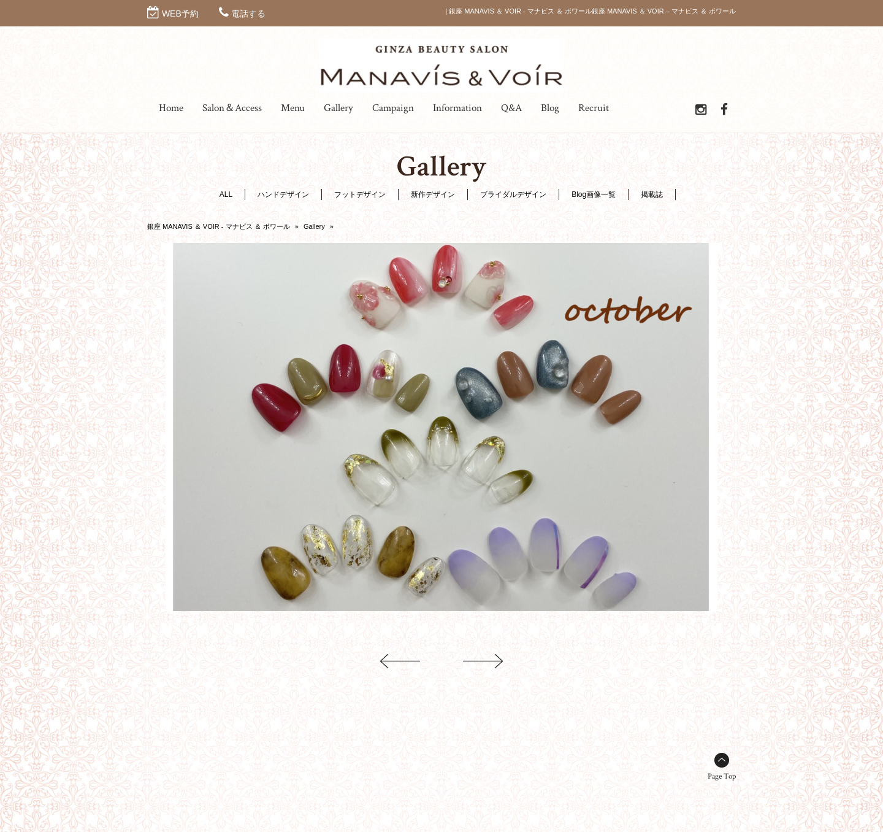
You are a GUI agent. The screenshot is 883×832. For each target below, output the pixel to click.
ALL (226, 194)
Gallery (314, 226)
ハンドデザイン (283, 194)
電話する (248, 13)
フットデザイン (360, 194)
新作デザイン (433, 194)
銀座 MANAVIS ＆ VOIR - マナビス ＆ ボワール (218, 226)
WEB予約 (180, 13)
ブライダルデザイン (513, 194)
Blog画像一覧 (593, 194)
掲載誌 (652, 194)
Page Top (722, 776)
